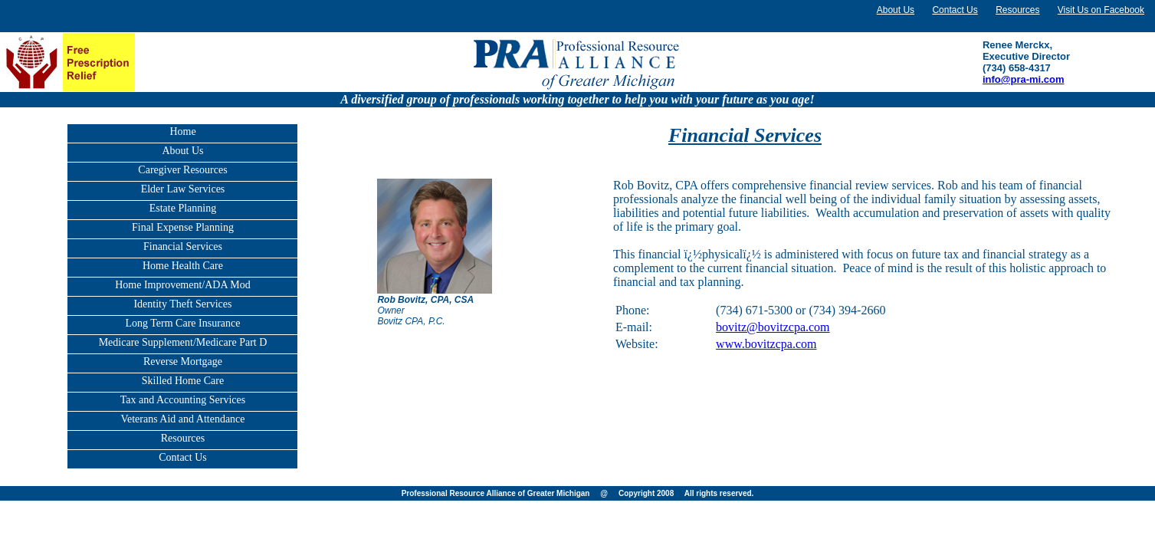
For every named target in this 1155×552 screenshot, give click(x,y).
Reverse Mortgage (182, 361)
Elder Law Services (183, 189)
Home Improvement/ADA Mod (183, 285)
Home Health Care (183, 265)
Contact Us (954, 10)
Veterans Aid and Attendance (182, 419)
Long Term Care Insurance (182, 323)
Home (182, 131)
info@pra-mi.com (1024, 79)
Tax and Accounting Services (182, 400)
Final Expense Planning (183, 227)
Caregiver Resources (182, 170)
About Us (895, 10)
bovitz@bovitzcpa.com (772, 327)
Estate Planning (183, 208)
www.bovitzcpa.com (766, 343)
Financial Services (182, 246)
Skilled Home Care (183, 380)
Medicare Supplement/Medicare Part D (183, 342)
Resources (1017, 10)
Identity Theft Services (182, 304)
